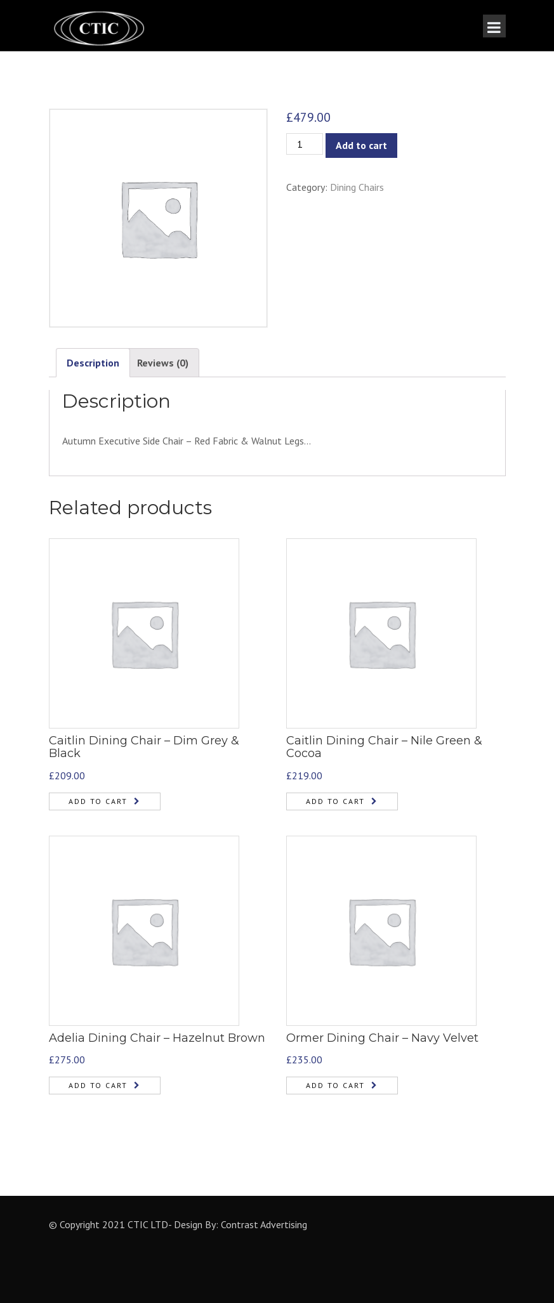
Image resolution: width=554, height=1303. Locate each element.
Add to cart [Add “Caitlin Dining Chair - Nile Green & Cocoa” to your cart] (335, 801)
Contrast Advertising (264, 1224)
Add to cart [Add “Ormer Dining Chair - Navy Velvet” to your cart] (335, 1085)
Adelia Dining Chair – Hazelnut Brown (157, 1038)
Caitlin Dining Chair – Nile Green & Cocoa (384, 747)
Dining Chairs (357, 187)
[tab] (93, 363)
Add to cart (361, 145)
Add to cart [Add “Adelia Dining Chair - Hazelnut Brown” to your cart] (98, 1085)
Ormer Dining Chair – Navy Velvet (382, 1038)
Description (93, 362)
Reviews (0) (162, 362)
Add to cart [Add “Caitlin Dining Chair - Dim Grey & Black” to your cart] (98, 801)
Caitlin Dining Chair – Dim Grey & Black (144, 747)
